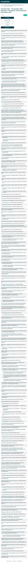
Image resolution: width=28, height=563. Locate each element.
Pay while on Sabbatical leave (6, 477)
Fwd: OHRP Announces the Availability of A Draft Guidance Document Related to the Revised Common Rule (12, 334)
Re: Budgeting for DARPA (6, 514)
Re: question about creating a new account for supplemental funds (14, 330)
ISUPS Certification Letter (6, 221)
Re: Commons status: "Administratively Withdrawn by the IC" (12, 47)
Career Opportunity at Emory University (8, 127)
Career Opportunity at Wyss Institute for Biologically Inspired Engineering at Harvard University (12, 226)
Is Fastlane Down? (4, 310)
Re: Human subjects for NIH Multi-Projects (9, 56)
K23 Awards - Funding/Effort (6, 344)
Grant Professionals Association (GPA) (8, 390)
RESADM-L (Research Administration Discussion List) (13, 4)
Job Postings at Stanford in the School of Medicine (10, 429)
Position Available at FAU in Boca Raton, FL (9, 350)
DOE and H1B (3, 229)
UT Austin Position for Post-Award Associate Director (11, 423)
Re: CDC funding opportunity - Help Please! (10, 151)
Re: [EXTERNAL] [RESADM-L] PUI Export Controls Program (12, 235)
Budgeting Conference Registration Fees (8, 165)
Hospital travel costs (5, 460)
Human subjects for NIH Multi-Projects (8, 53)
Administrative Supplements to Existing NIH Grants (10, 293)
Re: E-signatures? (5, 101)
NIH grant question (4, 194)
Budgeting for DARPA (5, 512)
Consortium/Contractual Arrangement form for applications (12, 74)
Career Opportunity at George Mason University (10, 553)
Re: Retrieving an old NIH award (7, 133)
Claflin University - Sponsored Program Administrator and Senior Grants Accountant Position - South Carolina (13, 246)
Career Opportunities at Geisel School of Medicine (10, 547)
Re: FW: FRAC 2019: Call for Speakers (8, 37)
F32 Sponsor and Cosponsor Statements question (10, 287)
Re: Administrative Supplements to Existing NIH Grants (12, 297)
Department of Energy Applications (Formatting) (10, 249)
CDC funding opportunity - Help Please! (8, 148)
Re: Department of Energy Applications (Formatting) (11, 252)
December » (7, 27)
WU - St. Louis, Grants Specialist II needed (8, 30)
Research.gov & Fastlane (5, 399)
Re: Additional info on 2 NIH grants (8, 68)
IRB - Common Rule (4, 550)
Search (25, 15)
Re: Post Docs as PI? (5, 434)
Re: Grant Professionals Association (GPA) (9, 393)
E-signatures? (3, 99)
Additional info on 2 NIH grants (6, 65)
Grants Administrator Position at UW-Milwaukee (10, 444)
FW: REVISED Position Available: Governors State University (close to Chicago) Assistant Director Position (13, 272)
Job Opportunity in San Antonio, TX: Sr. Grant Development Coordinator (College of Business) (12, 285)
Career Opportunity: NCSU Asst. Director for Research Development (14, 44)
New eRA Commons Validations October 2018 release (11, 208)
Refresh (7, 25)
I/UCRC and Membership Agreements (8, 544)
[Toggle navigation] (26, 2)
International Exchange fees (6, 276)
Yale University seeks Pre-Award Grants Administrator (11, 316)
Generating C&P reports (5, 92)
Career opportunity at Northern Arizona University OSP (11, 505)
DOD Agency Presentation (6, 223)
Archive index (7, 20)
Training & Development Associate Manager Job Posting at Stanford (14, 426)
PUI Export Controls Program (6, 233)
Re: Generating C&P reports (7, 94)
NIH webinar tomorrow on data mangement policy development (13, 121)
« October (7, 17)
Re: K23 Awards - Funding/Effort (8, 347)
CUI (2, 442)
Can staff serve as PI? (5, 473)
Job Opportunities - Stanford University (8, 502)
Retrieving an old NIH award (6, 130)
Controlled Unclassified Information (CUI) (9, 357)
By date (7, 22)
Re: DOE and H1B (5, 231)
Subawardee (3, 401)
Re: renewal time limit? (6, 486)
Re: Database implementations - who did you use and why (12, 262)
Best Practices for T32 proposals (7, 341)
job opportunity (4, 360)
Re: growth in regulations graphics (8, 525)
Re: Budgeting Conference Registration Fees (10, 169)
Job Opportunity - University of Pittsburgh (9, 470)
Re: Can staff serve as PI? (6, 475)
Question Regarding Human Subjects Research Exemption (12, 528)
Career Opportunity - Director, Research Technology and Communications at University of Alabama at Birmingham (12, 448)
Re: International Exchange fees (8, 278)
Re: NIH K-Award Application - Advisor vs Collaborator (12, 160)
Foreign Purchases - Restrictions (7, 96)
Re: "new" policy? (5, 200)
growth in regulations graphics (7, 522)
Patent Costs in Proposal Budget (7, 211)
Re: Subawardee (5, 403)
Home (2, 4)
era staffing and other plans (6, 124)
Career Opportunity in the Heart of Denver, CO (10, 480)
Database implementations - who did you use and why (11, 259)
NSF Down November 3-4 (6, 33)
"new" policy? (3, 198)
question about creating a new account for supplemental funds (13, 327)
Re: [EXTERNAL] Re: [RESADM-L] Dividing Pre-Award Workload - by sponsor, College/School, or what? (15, 375)
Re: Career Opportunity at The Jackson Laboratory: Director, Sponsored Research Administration (13, 118)
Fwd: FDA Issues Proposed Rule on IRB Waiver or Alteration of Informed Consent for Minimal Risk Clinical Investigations (12, 307)
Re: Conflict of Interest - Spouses (8, 175)
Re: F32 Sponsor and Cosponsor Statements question (11, 290)
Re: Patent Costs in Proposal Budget (8, 214)
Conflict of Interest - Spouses (6, 172)
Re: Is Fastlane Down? (6, 312)
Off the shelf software (5, 35)
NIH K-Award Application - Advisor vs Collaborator (10, 157)
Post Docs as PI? (4, 432)
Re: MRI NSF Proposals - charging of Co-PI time (10, 556)
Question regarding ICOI (5, 440)
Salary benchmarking (5, 163)
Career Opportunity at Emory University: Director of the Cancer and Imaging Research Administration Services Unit (14, 321)
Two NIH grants (4, 63)
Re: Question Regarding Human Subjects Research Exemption (13, 531)
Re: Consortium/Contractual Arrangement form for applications (14, 77)
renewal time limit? (4, 483)
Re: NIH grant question (6, 196)
